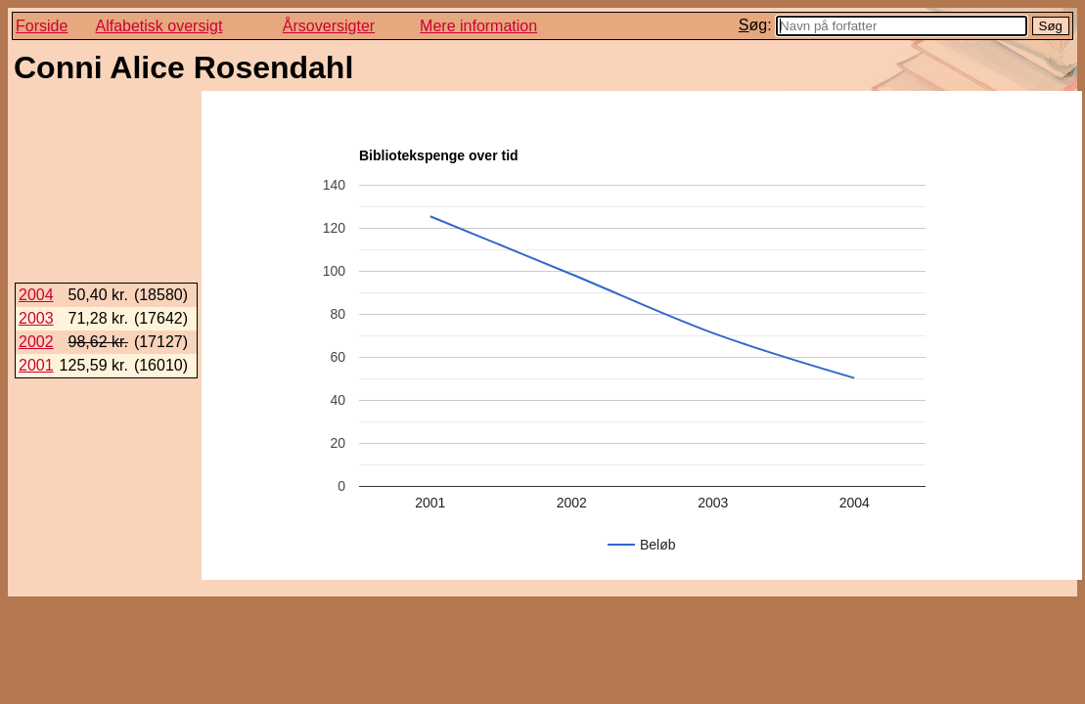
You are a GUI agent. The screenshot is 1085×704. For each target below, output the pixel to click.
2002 (36, 341)
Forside (42, 26)
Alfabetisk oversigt (159, 26)
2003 (36, 318)
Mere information (478, 26)
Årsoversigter (329, 26)
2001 (36, 365)
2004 (36, 294)
